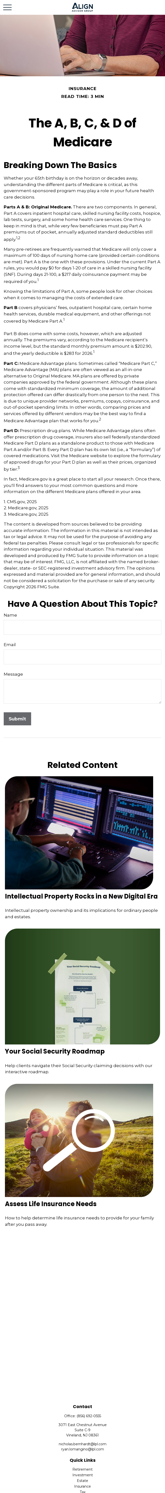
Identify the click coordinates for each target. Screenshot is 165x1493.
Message (13, 674)
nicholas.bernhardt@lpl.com (82, 1444)
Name (10, 615)
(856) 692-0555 (89, 1416)
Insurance (82, 1486)
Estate (82, 1480)
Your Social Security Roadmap (55, 1051)
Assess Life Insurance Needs (51, 1203)
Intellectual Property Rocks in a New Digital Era (81, 896)
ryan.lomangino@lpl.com (82, 1449)
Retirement (82, 1469)
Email (10, 644)
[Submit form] (17, 718)
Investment (82, 1475)
